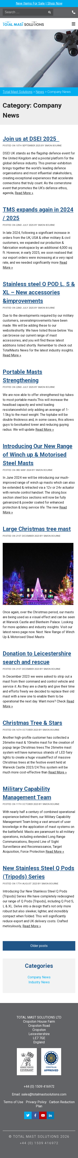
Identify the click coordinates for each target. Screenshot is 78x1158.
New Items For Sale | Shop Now (39, 3)
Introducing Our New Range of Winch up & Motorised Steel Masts (37, 455)
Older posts (39, 946)
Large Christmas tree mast (37, 529)
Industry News (39, 982)
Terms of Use (13, 1102)
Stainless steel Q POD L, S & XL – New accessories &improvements (39, 292)
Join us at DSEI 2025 (31, 139)
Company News (39, 977)
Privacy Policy (36, 1102)
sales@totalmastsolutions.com (43, 1094)
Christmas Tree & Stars (32, 723)
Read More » (24, 193)
